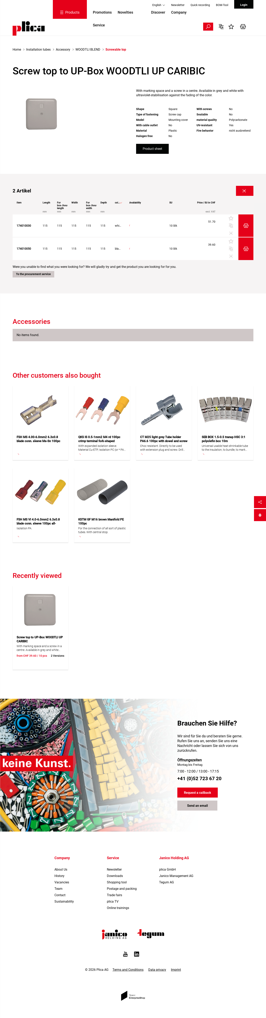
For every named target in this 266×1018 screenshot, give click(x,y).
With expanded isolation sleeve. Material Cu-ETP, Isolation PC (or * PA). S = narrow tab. (101, 448)
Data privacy (157, 970)
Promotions (102, 12)
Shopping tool (117, 882)
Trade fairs (114, 895)
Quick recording (200, 5)
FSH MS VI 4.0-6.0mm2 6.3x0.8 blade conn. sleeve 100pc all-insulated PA (38, 523)
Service (99, 25)
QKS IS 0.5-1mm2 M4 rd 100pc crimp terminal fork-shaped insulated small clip (99, 441)
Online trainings (118, 908)
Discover (158, 12)
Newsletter (178, 5)
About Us (60, 869)
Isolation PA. (24, 528)
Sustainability (64, 901)
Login (243, 4)
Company (179, 12)
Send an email (197, 806)
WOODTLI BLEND (87, 49)
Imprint (176, 970)
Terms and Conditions (128, 970)
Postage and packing (122, 889)
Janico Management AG (176, 876)
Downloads (115, 876)
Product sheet (152, 149)
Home (17, 49)
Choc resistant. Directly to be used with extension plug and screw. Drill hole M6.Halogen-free (161, 448)
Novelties (125, 12)
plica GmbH (167, 869)
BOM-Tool (222, 5)
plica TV (112, 901)
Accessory (63, 49)
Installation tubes (38, 49)
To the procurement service (33, 274)
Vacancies (61, 882)
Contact (59, 895)
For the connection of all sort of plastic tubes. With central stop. (102, 530)
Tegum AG (166, 882)
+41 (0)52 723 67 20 (199, 778)
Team (58, 889)
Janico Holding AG (174, 858)
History (59, 876)
